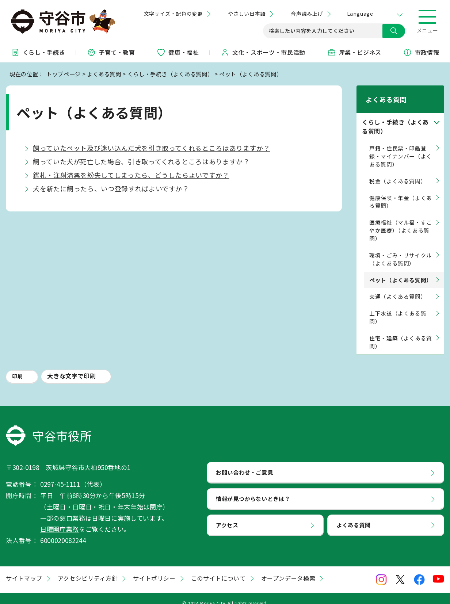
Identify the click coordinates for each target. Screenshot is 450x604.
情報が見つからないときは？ (253, 489)
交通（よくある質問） (397, 287)
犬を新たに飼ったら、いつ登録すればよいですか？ (111, 188)
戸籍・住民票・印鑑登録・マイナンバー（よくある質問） (400, 146)
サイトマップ (24, 568)
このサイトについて (218, 568)
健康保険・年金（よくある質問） (400, 192)
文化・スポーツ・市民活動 (263, 52)
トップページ (63, 74)
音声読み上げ (307, 13)
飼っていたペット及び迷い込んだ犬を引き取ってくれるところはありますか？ (151, 148)
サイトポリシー (154, 568)
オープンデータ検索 (288, 568)
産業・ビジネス (354, 52)
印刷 (17, 366)
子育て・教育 (111, 52)
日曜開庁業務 (59, 519)
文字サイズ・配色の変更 (173, 13)
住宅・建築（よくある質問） (400, 332)
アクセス (227, 515)
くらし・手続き (38, 52)
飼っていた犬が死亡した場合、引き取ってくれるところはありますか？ (141, 161)
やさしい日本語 (246, 13)
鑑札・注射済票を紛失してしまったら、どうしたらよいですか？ (131, 175)
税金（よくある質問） (397, 171)
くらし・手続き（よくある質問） (170, 74)
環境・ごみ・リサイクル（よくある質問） (400, 249)
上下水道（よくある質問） (397, 308)
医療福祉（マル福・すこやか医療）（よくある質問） (400, 221)
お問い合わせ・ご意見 (244, 463)
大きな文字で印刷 (71, 366)
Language (360, 13)
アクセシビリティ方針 (88, 568)
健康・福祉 (178, 52)
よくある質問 (104, 74)
